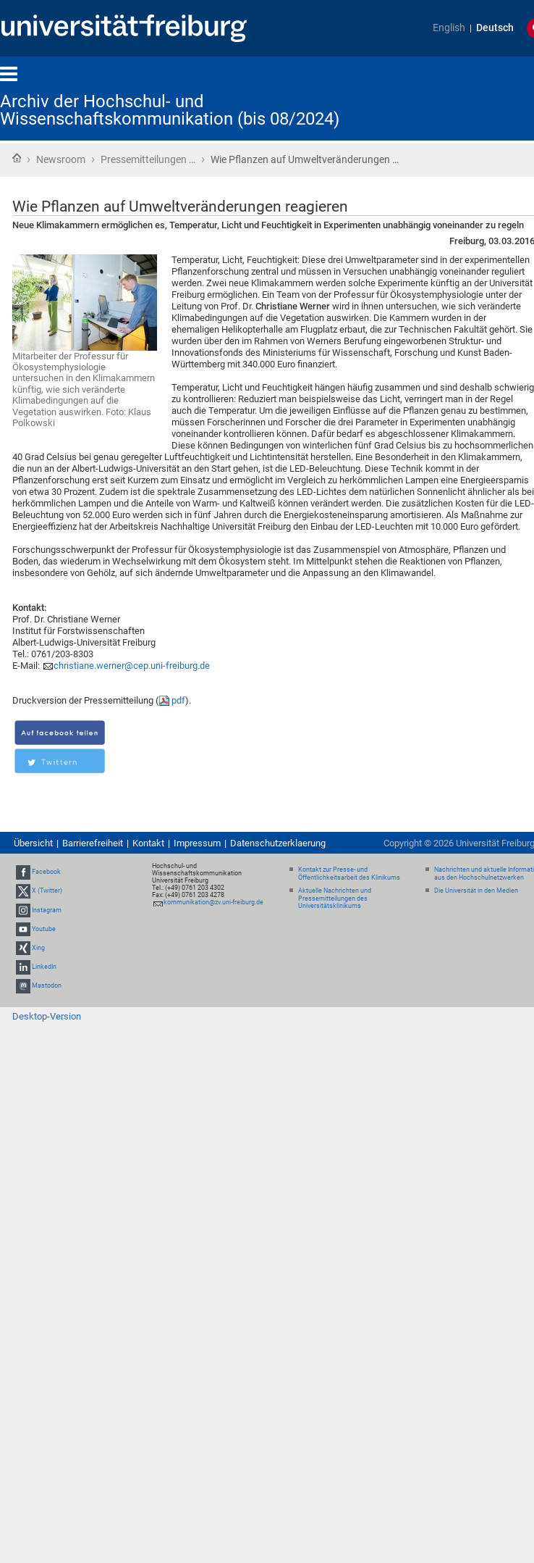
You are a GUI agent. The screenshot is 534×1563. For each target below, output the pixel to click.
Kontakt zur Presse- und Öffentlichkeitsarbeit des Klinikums (349, 873)
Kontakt (148, 843)
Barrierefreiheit (92, 843)
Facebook (46, 871)
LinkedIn (44, 966)
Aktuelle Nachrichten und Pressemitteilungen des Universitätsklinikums (334, 898)
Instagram (47, 910)
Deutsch (495, 28)
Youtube (44, 929)
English (449, 28)
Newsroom (60, 159)
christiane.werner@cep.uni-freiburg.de (132, 665)
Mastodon (47, 986)
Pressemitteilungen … (148, 159)
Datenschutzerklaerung (278, 843)
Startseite (16, 158)
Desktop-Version (46, 1016)
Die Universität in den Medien (476, 890)
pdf (178, 700)
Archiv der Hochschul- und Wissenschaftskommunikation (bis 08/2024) (169, 110)
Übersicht (33, 843)
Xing (38, 947)
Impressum (197, 843)
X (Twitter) (47, 890)
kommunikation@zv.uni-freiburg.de (213, 902)
